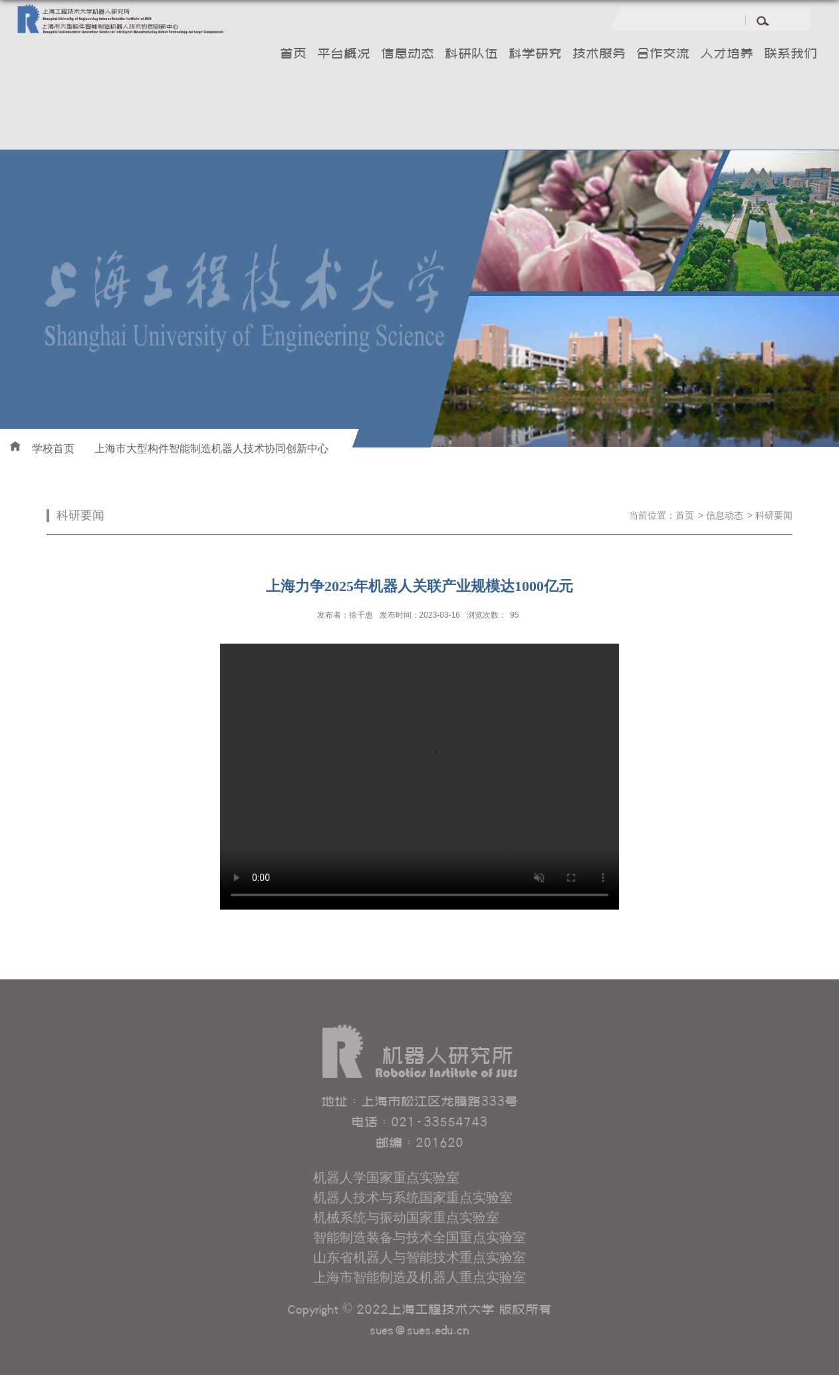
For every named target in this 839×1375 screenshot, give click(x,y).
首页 (293, 54)
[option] (606, 298)
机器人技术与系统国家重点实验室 (413, 1197)
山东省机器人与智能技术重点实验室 (419, 1257)
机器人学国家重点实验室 (386, 1177)
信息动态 (407, 54)
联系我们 (790, 54)
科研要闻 (773, 515)
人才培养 (726, 54)
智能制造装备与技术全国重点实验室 (419, 1237)
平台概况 (343, 54)
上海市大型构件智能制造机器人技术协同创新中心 (211, 448)
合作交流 (662, 54)
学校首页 (53, 448)
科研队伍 (471, 54)
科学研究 (535, 54)
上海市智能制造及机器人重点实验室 (419, 1277)
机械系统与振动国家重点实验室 (406, 1217)
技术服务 (599, 54)
